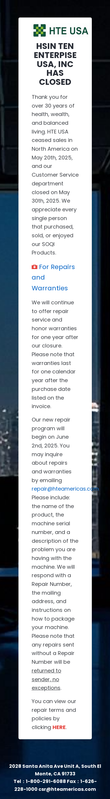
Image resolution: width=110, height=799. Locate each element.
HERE (59, 727)
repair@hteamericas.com (65, 488)
